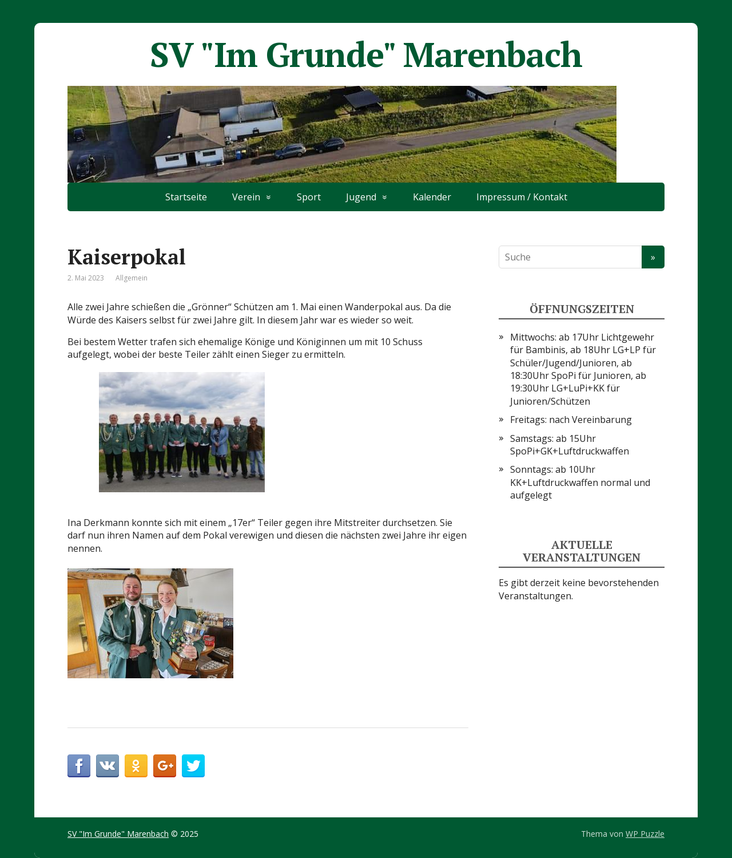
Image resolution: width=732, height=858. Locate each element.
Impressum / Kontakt (521, 197)
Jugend (361, 197)
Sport (309, 197)
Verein (246, 197)
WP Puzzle (645, 833)
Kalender (432, 197)
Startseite (186, 197)
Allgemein (132, 278)
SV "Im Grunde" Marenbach (366, 54)
